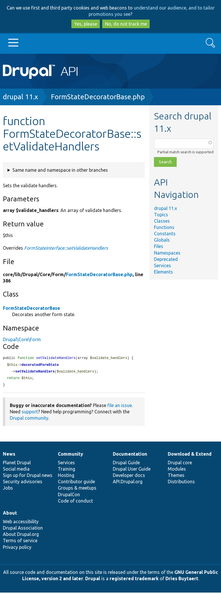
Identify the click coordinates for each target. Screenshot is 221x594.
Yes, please (85, 23)
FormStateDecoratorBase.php (98, 97)
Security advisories (22, 483)
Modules (177, 470)
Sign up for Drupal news (27, 476)
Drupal (92, 579)
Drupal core (180, 464)
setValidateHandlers (35, 372)
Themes (176, 476)
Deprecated (166, 259)
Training (66, 470)
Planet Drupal (17, 464)
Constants (165, 233)
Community (70, 455)
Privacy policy (17, 548)
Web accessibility (21, 523)
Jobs (8, 489)
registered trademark (134, 579)
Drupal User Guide (131, 470)
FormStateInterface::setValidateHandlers (66, 248)
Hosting (66, 476)
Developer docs (129, 476)
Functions (164, 227)
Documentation (130, 455)
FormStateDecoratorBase (31, 308)
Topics (161, 214)
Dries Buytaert (181, 579)
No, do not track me (126, 23)
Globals (162, 239)
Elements (163, 271)
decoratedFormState (40, 365)
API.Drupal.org (127, 483)
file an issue (119, 406)
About (10, 514)
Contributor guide (76, 483)
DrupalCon (69, 495)
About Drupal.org (21, 535)
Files (158, 246)
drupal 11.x (20, 97)
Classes (162, 221)
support (30, 413)
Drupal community (29, 419)
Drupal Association (23, 529)
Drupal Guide (126, 464)
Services (162, 265)
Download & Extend (190, 455)
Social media (16, 470)
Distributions (181, 483)
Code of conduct (75, 502)
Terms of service (20, 542)
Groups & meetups (77, 489)
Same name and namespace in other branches (60, 170)
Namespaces (167, 252)
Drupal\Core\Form (22, 339)
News (9, 455)
